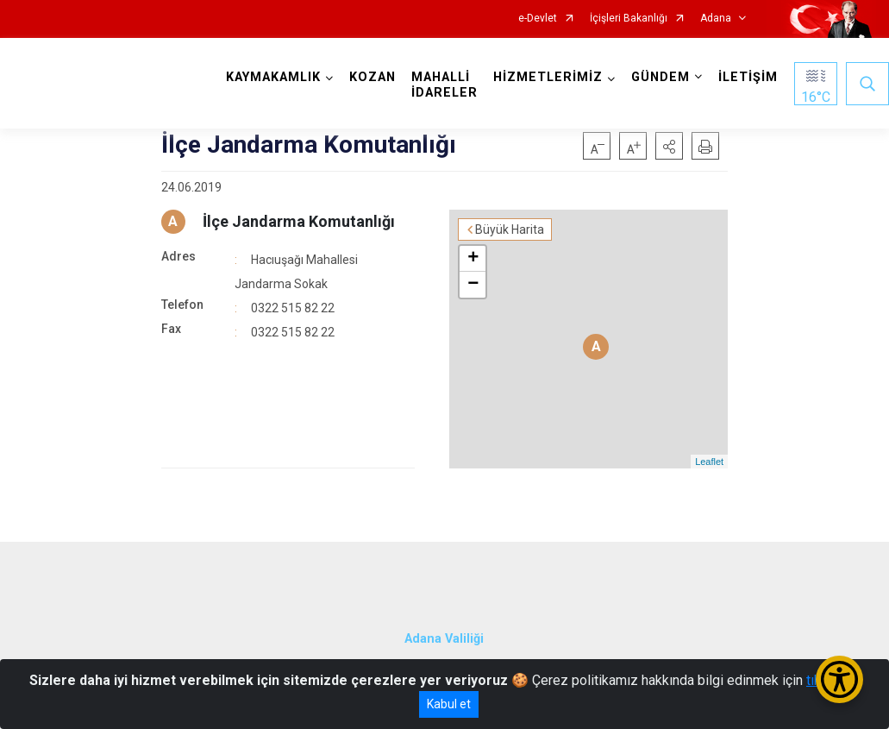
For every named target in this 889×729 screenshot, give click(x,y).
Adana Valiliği (444, 639)
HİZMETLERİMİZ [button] (548, 77)
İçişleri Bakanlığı (628, 18)
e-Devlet (537, 18)
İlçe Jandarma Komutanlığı (299, 221)
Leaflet (709, 461)
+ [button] (473, 259)
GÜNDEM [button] (660, 77)
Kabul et (449, 704)
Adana (715, 18)
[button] (669, 146)
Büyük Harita (509, 229)
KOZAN (372, 77)
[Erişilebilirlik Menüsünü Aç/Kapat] (839, 679)
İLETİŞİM (748, 77)
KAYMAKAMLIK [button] (273, 77)
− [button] (473, 285)
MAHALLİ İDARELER (444, 85)
